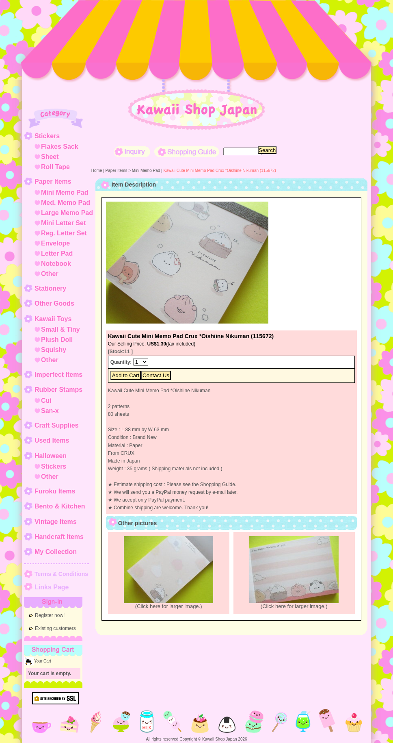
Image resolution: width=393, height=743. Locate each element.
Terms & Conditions (61, 574)
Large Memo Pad (67, 212)
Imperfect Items (58, 374)
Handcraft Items (59, 536)
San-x (50, 410)
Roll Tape (55, 166)
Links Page (52, 587)
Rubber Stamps (58, 389)
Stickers (47, 136)
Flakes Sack (59, 146)
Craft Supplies (56, 425)
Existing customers (55, 628)
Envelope (55, 243)
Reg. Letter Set (64, 233)
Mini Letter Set (63, 222)
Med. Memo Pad (65, 202)
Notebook (56, 263)
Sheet (50, 156)
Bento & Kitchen (60, 506)
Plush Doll (57, 339)
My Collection (56, 551)
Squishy (53, 349)
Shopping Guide (186, 151)
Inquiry (132, 151)
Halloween (51, 455)
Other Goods (54, 303)
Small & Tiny (60, 329)
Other (49, 273)
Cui (46, 400)
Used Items (52, 440)
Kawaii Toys (53, 318)
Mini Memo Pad (64, 192)
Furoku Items (55, 491)
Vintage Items (56, 521)
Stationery (50, 288)
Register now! (50, 615)
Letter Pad (57, 253)
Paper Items (53, 181)
